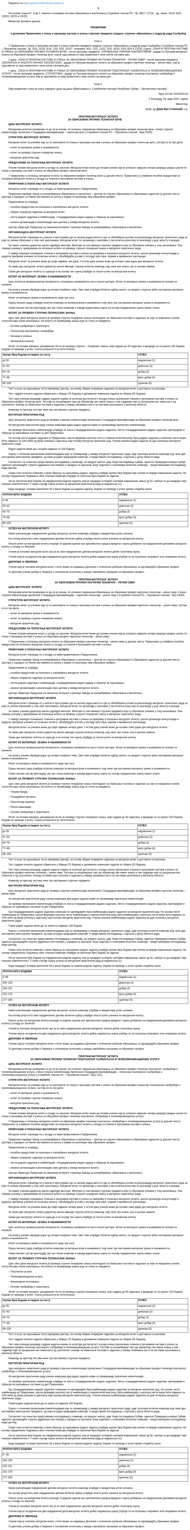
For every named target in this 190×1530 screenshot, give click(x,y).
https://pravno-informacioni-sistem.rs (43, 3)
